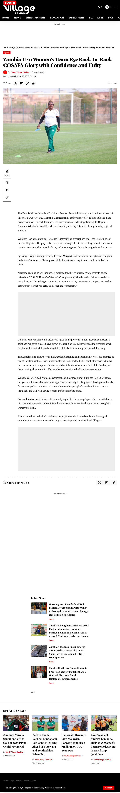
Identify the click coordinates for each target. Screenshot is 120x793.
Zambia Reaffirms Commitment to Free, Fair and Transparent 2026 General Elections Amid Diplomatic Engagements (68, 675)
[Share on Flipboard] (21, 83)
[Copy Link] (27, 83)
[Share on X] (15, 83)
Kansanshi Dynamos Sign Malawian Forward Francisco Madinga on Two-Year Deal (74, 744)
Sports (6, 53)
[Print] (33, 83)
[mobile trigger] (114, 7)
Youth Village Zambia (21, 72)
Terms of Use (61, 787)
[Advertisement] (63, 34)
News (51, 620)
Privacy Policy (44, 787)
